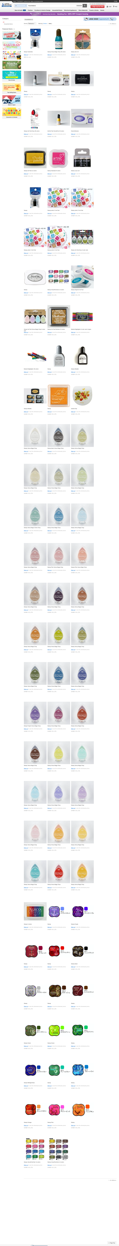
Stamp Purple (74, 924)
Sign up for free (97, 6)
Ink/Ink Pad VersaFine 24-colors (55, 131)
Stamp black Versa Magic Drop (55, 448)
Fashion (30, 10)
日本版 (115, 1)
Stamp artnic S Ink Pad (53, 210)
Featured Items (7, 29)
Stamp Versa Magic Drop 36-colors (56, 51)
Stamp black (74, 963)
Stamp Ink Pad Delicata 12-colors (56, 329)
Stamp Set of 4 (75, 51)
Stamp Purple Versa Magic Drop (32, 726)
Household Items (57, 10)
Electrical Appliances (70, 10)
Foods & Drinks (94, 10)
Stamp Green (27, 1043)
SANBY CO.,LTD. (52, 57)
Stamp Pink (50, 1122)
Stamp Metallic (75, 369)
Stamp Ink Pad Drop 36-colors (32, 131)
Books (102, 10)
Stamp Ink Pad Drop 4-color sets (79, 250)
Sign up (26, 54)
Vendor (45, 23)
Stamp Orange (27, 1122)
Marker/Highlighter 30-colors (31, 369)
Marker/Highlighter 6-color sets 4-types (81, 329)
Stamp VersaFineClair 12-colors (55, 289)
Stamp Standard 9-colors (53, 170)
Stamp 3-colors (28, 924)
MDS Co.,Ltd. (27, 57)
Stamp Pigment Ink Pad (77, 289)
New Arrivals (20, 10)
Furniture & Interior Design (42, 10)
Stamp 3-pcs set (75, 170)
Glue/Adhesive (75, 131)
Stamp (25, 91)
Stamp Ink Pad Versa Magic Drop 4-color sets (34, 330)
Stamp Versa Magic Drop (30, 448)
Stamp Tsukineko (28, 51)
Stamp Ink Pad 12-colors (30, 170)
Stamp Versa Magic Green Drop (32, 527)
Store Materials (83, 10)
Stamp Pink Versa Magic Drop (55, 567)
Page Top (112, 1243)
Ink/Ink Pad (74, 408)
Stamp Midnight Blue (29, 1082)
